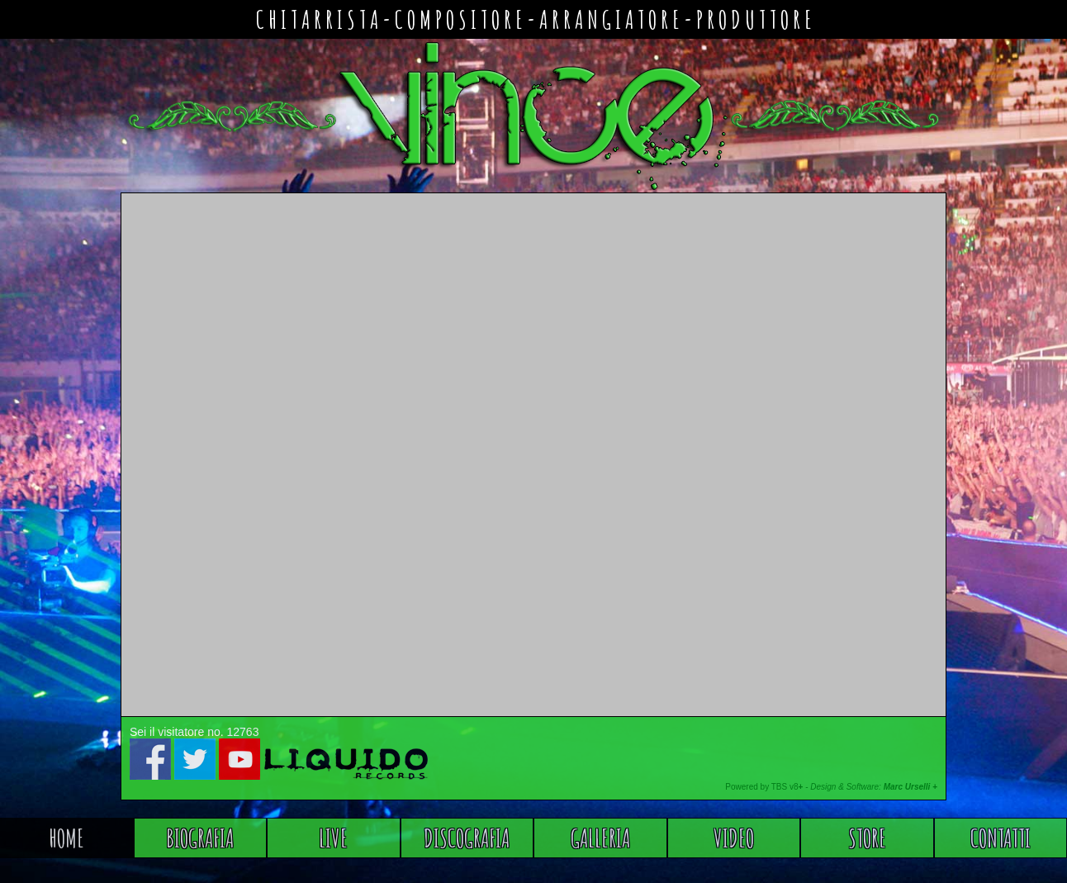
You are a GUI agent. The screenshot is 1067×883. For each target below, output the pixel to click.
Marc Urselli (907, 786)
